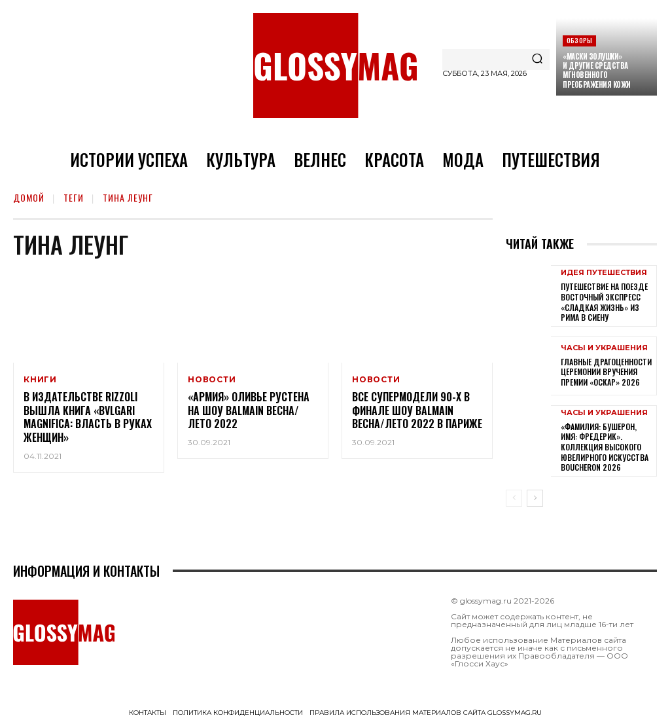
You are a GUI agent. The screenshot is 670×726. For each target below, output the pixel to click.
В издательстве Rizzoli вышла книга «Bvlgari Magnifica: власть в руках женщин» (88, 417)
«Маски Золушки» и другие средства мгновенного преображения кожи (597, 70)
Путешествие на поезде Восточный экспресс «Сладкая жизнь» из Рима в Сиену (604, 302)
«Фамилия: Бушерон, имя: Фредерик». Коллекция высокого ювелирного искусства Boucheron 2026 (604, 447)
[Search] (537, 59)
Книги (40, 380)
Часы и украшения (604, 348)
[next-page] (535, 498)
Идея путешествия (604, 272)
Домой (28, 197)
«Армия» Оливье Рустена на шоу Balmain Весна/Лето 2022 (248, 410)
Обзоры (579, 40)
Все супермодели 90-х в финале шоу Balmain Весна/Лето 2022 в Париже (417, 410)
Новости (212, 380)
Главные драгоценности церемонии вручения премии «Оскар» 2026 (606, 372)
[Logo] (335, 65)
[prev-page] (514, 498)
